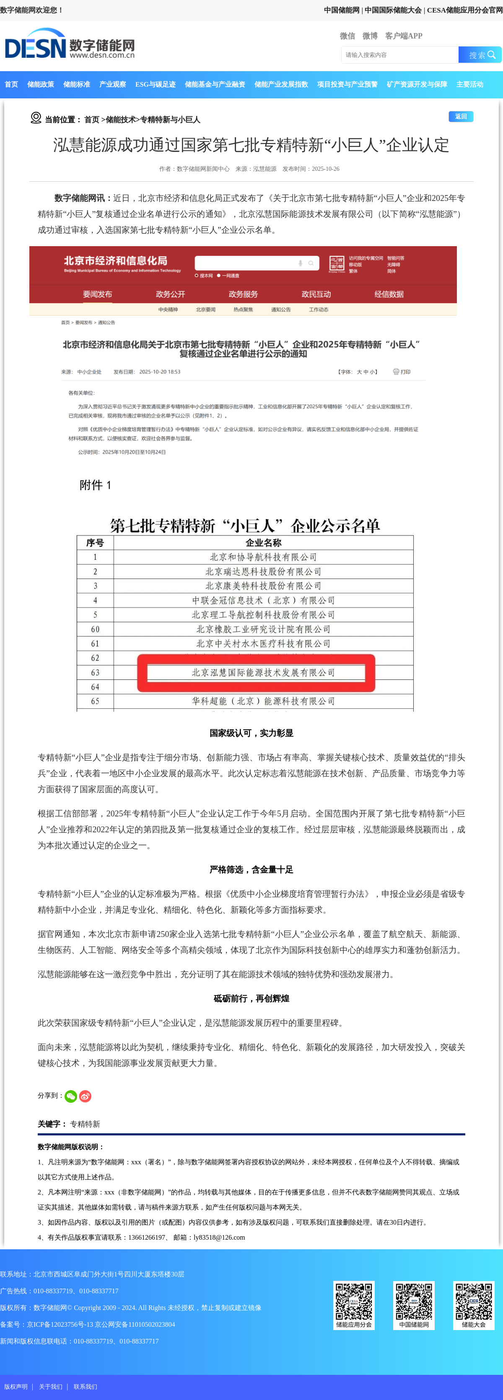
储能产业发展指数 (281, 84)
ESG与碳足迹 (155, 84)
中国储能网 (342, 10)
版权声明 (16, 1387)
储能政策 (40, 84)
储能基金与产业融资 (215, 84)
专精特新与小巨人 (170, 120)
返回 (461, 116)
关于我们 (50, 1387)
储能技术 (121, 120)
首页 (11, 84)
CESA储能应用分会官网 (465, 10)
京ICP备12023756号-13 (61, 1324)
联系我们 (85, 1387)
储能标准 (76, 84)
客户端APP (404, 36)
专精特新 (85, 1124)
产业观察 (112, 84)
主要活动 (469, 84)
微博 (370, 36)
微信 (347, 36)
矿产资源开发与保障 (417, 84)
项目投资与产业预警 (347, 84)
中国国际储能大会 (393, 10)
